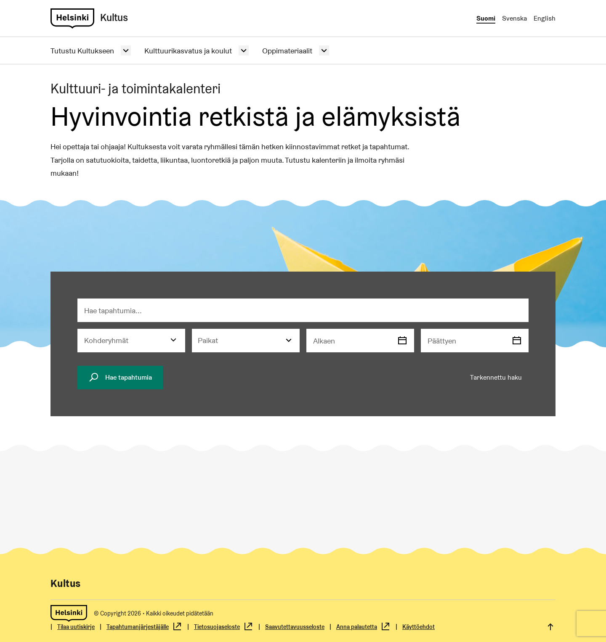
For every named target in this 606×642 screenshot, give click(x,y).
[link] (72, 18)
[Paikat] (246, 340)
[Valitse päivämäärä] (402, 340)
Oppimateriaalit (287, 50)
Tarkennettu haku (496, 377)
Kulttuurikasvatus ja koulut (188, 50)
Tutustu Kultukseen (82, 50)
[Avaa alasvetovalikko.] (126, 50)
